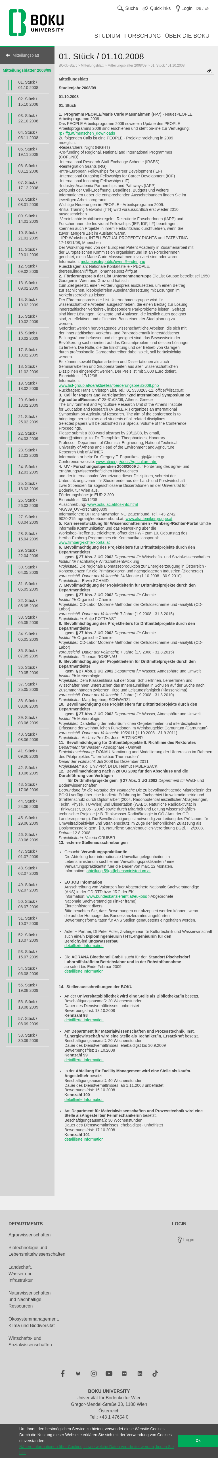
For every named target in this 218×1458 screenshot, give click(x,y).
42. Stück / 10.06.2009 (28, 770)
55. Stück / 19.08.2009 (28, 988)
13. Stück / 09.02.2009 (28, 285)
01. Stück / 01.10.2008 (28, 85)
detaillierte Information (84, 945)
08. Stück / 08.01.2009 (28, 202)
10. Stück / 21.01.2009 (28, 235)
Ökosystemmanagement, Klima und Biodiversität (34, 1322)
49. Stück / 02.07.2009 (28, 887)
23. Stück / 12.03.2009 (28, 453)
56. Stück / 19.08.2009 (28, 1004)
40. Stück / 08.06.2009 (28, 737)
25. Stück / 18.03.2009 (28, 486)
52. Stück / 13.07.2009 (28, 938)
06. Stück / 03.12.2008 (28, 168)
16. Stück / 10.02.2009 (28, 336)
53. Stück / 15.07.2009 (28, 954)
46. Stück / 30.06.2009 (28, 837)
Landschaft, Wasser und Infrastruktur (21, 1274)
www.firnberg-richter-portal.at (84, 542)
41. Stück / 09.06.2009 (28, 754)
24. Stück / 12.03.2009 (28, 469)
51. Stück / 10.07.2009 (28, 921)
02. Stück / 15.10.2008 (28, 102)
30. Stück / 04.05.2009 (28, 570)
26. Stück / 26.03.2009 (28, 503)
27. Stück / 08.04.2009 (28, 520)
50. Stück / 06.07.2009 (28, 904)
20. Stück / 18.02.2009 (28, 403)
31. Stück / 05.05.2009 (28, 586)
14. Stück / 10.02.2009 (28, 302)
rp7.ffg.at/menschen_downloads (87, 133)
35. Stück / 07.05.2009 (28, 653)
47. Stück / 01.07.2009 (28, 854)
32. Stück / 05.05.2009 (28, 603)
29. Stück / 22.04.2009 (28, 553)
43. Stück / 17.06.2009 (28, 787)
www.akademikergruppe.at (148, 518)
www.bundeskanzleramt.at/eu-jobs (117, 896)
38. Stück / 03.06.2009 (28, 703)
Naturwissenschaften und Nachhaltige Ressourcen (30, 1299)
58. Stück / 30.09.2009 (28, 1038)
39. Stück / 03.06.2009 (28, 720)
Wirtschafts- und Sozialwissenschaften (30, 1341)
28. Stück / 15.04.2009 (28, 536)
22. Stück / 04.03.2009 (28, 436)
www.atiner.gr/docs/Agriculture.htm (127, 461)
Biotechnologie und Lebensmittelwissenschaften (37, 1251)
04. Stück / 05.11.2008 (28, 135)
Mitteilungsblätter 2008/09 (27, 70)
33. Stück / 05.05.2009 (28, 620)
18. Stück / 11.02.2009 (28, 369)
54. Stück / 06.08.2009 (28, 971)
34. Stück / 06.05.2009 (28, 637)
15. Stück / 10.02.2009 (28, 319)
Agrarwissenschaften (30, 1234)
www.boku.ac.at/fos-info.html (112, 504)
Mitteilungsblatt (25, 55)
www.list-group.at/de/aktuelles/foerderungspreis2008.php (109, 385)
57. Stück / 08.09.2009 (28, 1021)
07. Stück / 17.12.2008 (28, 185)
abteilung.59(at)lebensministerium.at (119, 871)
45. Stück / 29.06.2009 (28, 820)
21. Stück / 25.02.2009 (28, 419)
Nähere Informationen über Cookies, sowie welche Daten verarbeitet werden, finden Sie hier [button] (96, 1449)
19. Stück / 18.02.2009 (28, 386)
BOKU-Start (68, 65)
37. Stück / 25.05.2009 (28, 687)
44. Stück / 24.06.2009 (28, 804)
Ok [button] (198, 1441)
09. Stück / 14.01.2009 (28, 219)
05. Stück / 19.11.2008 (28, 152)
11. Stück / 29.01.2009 (28, 252)
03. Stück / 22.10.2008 (28, 118)
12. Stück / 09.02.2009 (28, 269)
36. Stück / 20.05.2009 (28, 670)
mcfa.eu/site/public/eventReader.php (113, 261)
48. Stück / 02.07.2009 (28, 871)
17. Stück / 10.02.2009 (28, 352)
